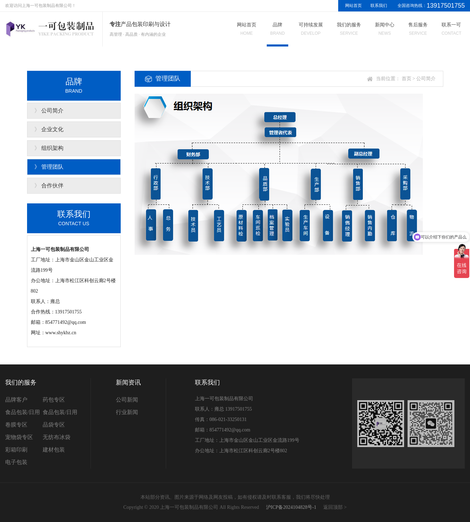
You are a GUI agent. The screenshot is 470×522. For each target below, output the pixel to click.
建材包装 (54, 450)
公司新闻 (127, 400)
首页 (406, 78)
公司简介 (52, 110)
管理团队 (52, 167)
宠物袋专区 (19, 437)
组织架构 (52, 148)
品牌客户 (16, 400)
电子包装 (16, 462)
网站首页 (353, 5)
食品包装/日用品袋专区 (60, 418)
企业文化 (52, 129)
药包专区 (54, 400)
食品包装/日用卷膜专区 (22, 418)
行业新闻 (127, 412)
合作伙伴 (52, 185)
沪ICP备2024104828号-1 (291, 507)
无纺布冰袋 (56, 437)
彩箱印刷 (16, 450)
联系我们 (378, 5)
